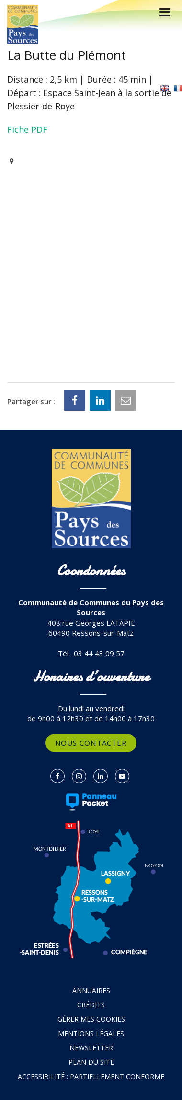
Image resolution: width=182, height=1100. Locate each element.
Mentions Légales (91, 1033)
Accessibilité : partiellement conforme (91, 1076)
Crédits (91, 1004)
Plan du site (91, 1062)
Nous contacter (91, 743)
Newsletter (91, 1047)
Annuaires (91, 990)
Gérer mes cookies (91, 1019)
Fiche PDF (27, 129)
